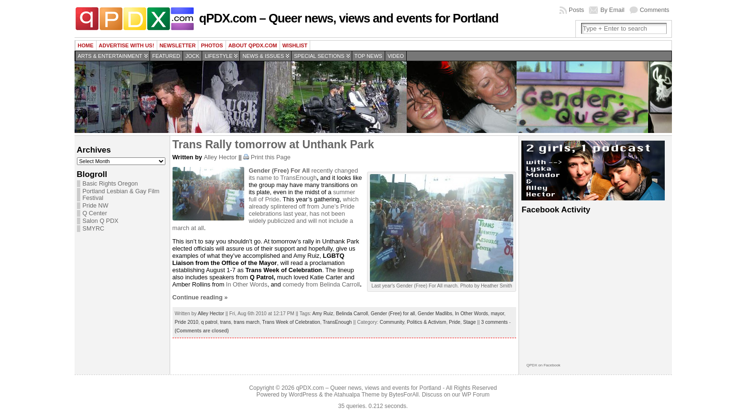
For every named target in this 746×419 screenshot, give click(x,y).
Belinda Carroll (340, 284)
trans (225, 322)
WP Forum (476, 394)
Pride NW (95, 205)
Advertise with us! (126, 45)
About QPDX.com (252, 45)
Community (392, 322)
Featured (166, 56)
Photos (212, 45)
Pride (454, 322)
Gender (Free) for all (393, 313)
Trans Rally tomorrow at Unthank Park (273, 144)
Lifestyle (218, 56)
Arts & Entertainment (110, 56)
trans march (246, 322)
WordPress (303, 394)
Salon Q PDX (101, 221)
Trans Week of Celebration (291, 322)
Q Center (95, 213)
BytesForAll (404, 394)
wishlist (295, 45)
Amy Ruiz (322, 313)
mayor (497, 313)
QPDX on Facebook (543, 365)
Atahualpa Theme (357, 394)
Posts (576, 9)
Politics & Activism (426, 322)
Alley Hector (220, 157)
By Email (612, 9)
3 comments (494, 322)
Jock (192, 56)
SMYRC (94, 228)
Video (396, 56)
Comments (655, 9)
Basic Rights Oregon (110, 183)
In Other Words (247, 284)
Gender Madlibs (435, 313)
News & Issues (263, 56)
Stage (469, 322)
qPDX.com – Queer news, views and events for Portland (348, 18)
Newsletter (178, 45)
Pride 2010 (187, 322)
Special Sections (319, 56)
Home (86, 45)
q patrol (209, 322)
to (276, 177)
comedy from (301, 284)
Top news (368, 56)
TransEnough (298, 177)
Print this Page (271, 157)
